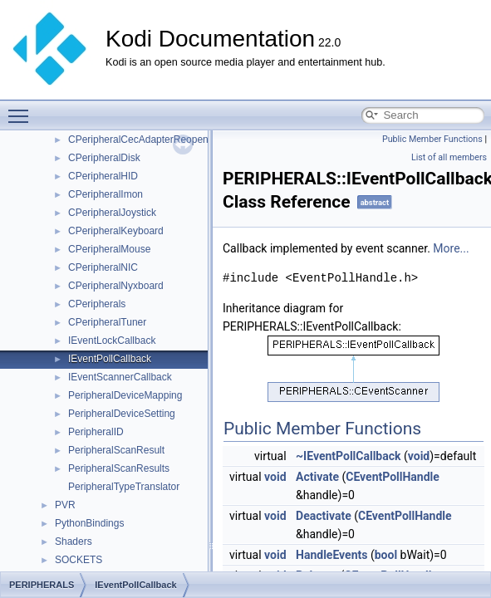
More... (451, 248)
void (419, 456)
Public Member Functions (432, 139)
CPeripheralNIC (103, 267)
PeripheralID (96, 432)
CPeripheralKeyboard (116, 231)
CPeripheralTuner (107, 322)
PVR (65, 505)
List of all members (449, 157)
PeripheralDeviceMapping (125, 395)
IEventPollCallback (109, 359)
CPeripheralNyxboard (116, 286)
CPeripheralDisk (104, 158)
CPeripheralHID (103, 176)
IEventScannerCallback (120, 377)
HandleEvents (331, 554)
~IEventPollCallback (348, 456)
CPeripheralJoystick (112, 212)
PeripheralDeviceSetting (121, 413)
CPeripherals (96, 304)
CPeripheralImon (105, 194)
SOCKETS (78, 560)
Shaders (73, 541)
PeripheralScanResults (118, 468)
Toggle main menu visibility (22, 108)
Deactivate (323, 515)
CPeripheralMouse (109, 249)
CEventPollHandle (392, 476)
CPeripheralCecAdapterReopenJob (146, 139)
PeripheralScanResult (116, 450)
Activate (317, 476)
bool (386, 554)
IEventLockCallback (111, 340)
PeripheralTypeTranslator (123, 487)
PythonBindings (89, 523)
